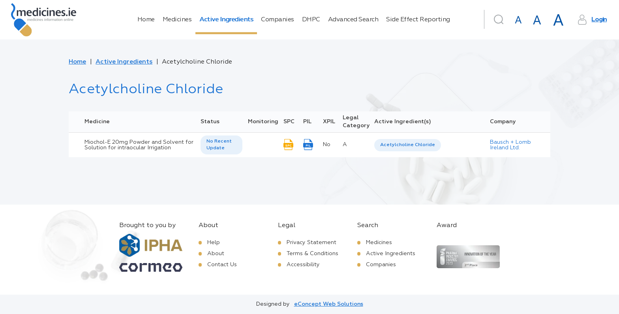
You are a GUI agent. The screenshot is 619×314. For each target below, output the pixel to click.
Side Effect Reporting (418, 20)
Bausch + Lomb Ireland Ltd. (510, 144)
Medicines (177, 20)
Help (213, 242)
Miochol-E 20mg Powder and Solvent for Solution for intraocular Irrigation (138, 144)
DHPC (311, 20)
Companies (277, 20)
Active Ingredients (226, 20)
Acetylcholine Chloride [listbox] (407, 145)
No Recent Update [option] (219, 144)
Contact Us (222, 264)
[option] (407, 145)
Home (146, 20)
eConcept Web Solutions (328, 304)
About (215, 253)
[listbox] (221, 144)
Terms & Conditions (312, 253)
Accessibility (303, 264)
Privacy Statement (311, 242)
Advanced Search (353, 20)
